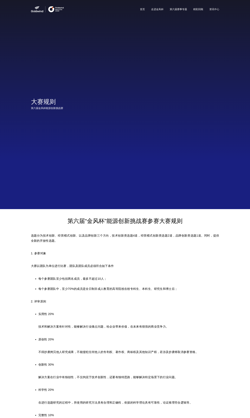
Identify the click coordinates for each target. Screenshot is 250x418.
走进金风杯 (157, 9)
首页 (142, 9)
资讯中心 (214, 9)
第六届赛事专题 (178, 9)
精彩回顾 (198, 9)
